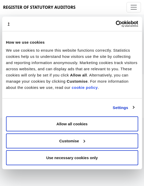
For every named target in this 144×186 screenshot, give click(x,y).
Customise (72, 140)
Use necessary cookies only (72, 158)
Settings (120, 107)
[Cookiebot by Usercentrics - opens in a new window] (115, 24)
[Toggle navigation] (133, 7)
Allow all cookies (72, 124)
